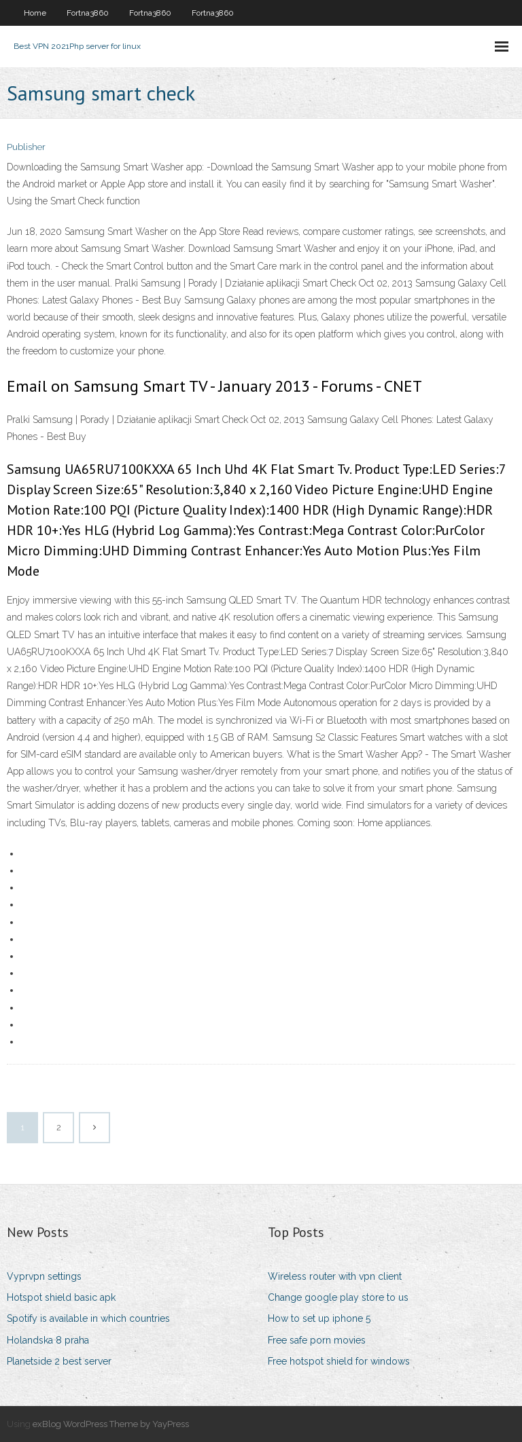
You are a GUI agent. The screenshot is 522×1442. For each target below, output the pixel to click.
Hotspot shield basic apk (61, 1297)
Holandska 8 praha (48, 1340)
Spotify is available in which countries (88, 1318)
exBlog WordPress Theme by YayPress (111, 1424)
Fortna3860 (88, 13)
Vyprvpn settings (44, 1276)
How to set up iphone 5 (319, 1318)
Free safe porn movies (317, 1340)
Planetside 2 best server (59, 1361)
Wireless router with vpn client (335, 1276)
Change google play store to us (338, 1297)
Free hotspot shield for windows (339, 1361)
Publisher (26, 147)
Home (35, 13)
